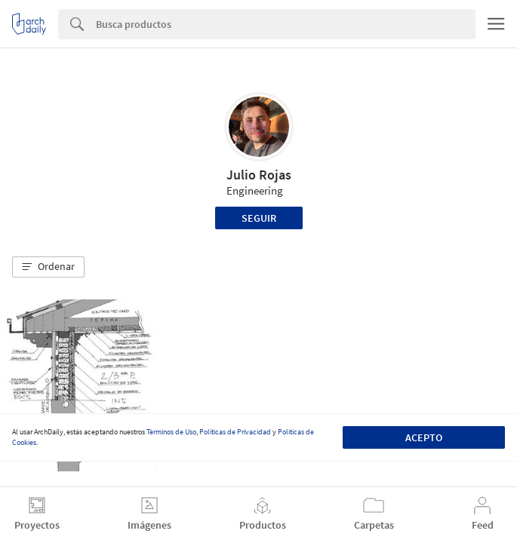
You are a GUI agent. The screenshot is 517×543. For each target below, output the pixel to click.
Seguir (259, 218)
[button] (48, 267)
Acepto (423, 437)
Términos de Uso (171, 432)
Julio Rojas (258, 174)
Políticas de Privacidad (235, 432)
